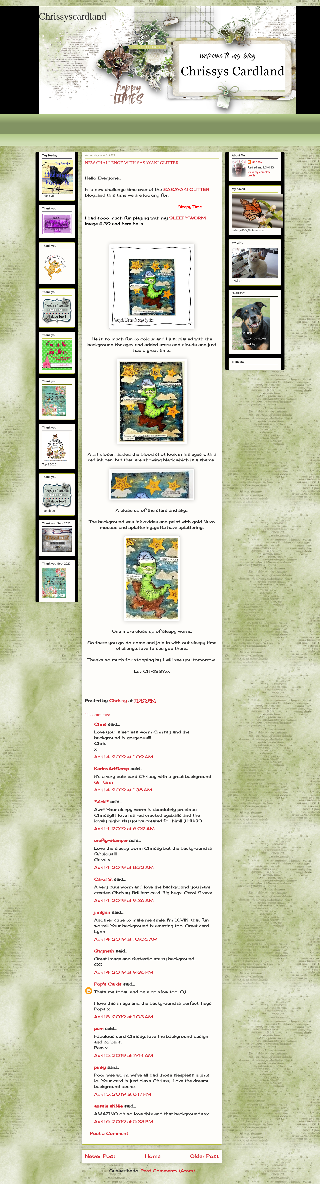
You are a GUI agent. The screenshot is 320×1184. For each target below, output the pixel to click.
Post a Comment (109, 1133)
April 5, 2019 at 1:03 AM (123, 1016)
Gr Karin (103, 782)
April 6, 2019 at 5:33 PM (123, 1121)
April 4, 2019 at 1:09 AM (123, 756)
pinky (100, 1067)
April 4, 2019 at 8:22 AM (124, 867)
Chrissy (257, 162)
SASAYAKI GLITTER (187, 189)
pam (98, 1028)
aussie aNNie (108, 1106)
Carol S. (103, 879)
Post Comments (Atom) (168, 1170)
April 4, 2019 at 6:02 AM (124, 828)
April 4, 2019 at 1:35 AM (123, 789)
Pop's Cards (108, 984)
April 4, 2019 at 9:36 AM (124, 900)
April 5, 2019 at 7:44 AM (123, 1055)
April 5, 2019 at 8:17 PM (122, 1094)
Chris (100, 724)
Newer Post (100, 1156)
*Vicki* (101, 801)
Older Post (204, 1156)
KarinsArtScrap (111, 768)
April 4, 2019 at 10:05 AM (126, 939)
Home (153, 1156)
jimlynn (102, 912)
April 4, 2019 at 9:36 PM (123, 972)
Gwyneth (104, 951)
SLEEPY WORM (187, 217)
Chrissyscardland (72, 16)
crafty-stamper (111, 840)
